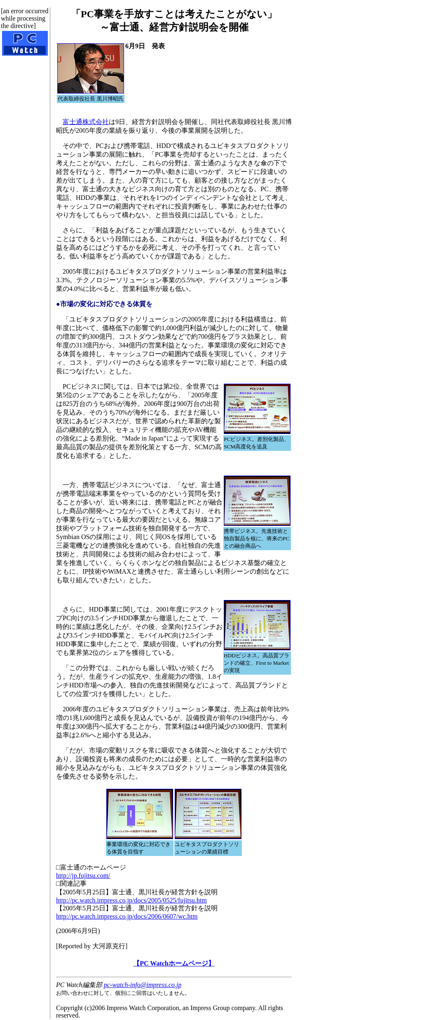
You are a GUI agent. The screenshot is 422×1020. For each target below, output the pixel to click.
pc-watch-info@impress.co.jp (142, 984)
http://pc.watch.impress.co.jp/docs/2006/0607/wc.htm (127, 916)
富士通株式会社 (86, 121)
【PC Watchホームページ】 (173, 963)
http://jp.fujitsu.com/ (83, 875)
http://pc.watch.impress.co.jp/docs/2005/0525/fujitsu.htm (131, 900)
